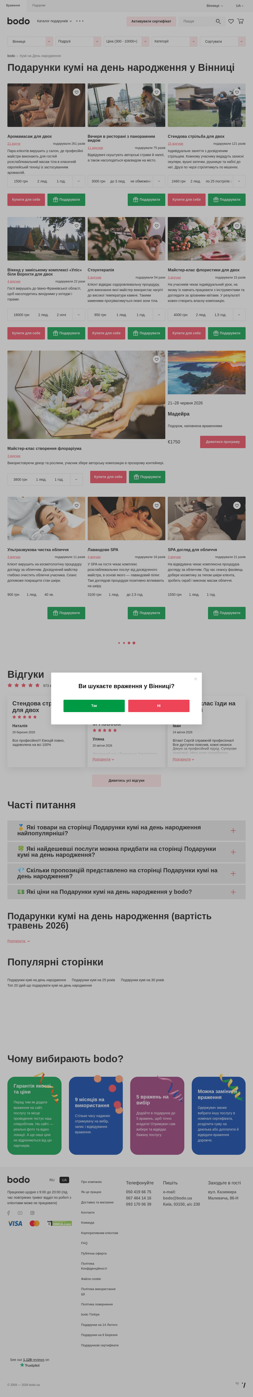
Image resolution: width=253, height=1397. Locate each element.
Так (94, 706)
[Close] (195, 679)
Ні (159, 706)
